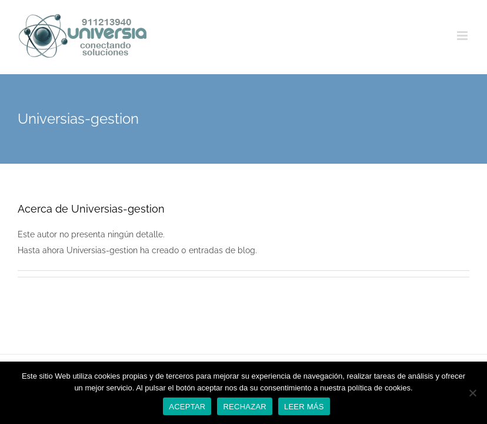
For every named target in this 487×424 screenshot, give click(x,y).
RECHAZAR (244, 406)
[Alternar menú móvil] (463, 35)
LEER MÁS (304, 406)
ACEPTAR (187, 406)
